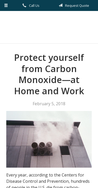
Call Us (30, 5)
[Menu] (6, 5)
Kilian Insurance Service (49, 27)
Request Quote (73, 5)
